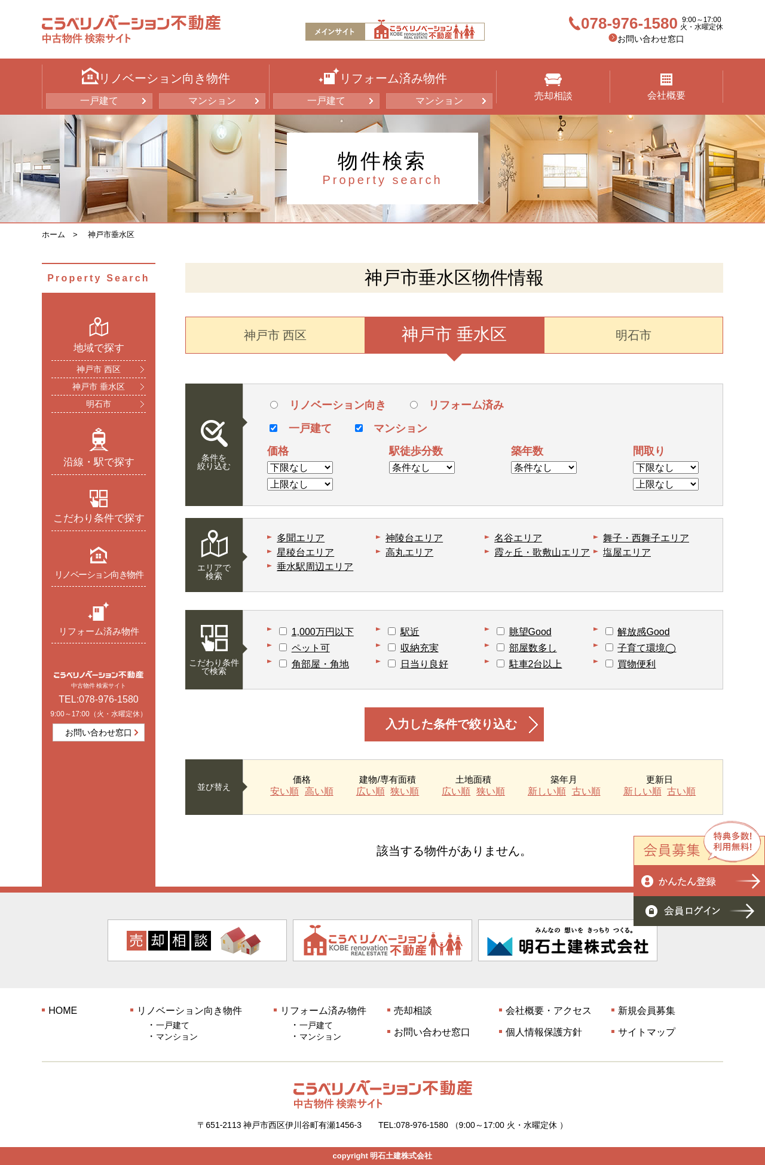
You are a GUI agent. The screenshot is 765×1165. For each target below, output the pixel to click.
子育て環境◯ (646, 648)
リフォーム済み (457, 405)
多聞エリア (301, 538)
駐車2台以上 (535, 664)
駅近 (410, 632)
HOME (62, 1010)
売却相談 (553, 87)
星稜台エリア (305, 552)
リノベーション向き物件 (98, 562)
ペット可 (311, 648)
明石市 (98, 404)
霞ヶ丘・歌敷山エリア (542, 552)
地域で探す (99, 335)
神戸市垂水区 (111, 234)
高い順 (319, 791)
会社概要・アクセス (549, 1010)
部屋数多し (533, 648)
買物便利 (636, 664)
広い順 (370, 791)
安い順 (284, 791)
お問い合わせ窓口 (650, 39)
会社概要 (666, 86)
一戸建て (99, 101)
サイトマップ (646, 1032)
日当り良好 (424, 664)
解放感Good (643, 632)
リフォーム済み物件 (99, 619)
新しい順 (547, 791)
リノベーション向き (327, 405)
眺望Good (530, 632)
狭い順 (404, 791)
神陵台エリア (414, 538)
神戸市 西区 (98, 369)
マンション (212, 101)
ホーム (53, 234)
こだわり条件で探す (99, 506)
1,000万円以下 (323, 632)
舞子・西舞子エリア (646, 538)
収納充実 (419, 648)
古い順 (586, 791)
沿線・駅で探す (98, 447)
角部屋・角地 (320, 664)
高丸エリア (409, 552)
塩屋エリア (627, 552)
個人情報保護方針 (544, 1032)
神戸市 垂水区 (98, 386)
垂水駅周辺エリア (315, 567)
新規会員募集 (646, 1010)
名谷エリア (518, 538)
